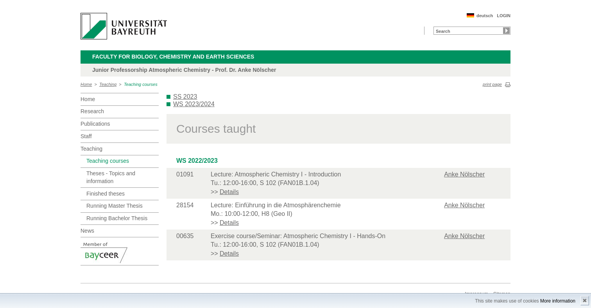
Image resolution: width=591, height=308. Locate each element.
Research (92, 111)
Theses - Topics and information (110, 177)
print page (492, 84)
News (87, 231)
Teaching (107, 84)
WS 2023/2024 (194, 104)
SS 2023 (185, 96)
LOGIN (503, 15)
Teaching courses (141, 84)
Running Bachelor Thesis (116, 218)
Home (86, 84)
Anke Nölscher (464, 174)
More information (557, 301)
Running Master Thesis (114, 206)
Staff (86, 136)
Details (229, 192)
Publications (95, 124)
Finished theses (105, 193)
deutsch (484, 15)
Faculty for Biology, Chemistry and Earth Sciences (173, 56)
